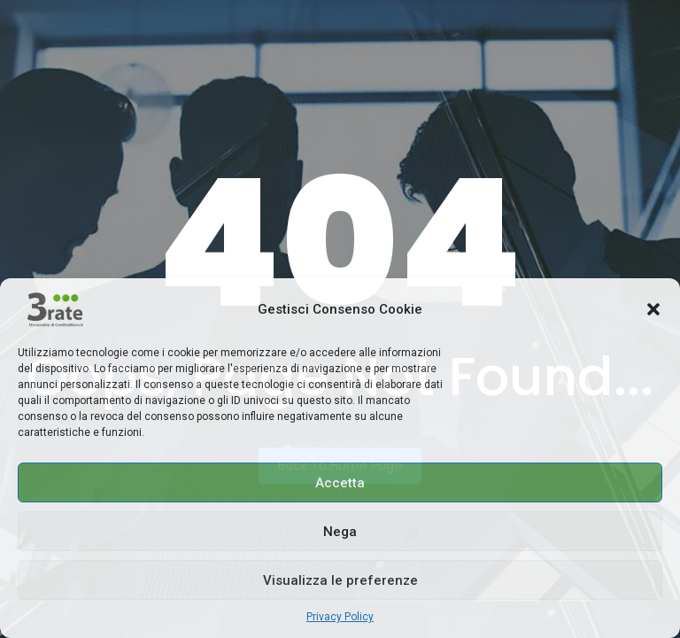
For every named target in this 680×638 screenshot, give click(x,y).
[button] (653, 309)
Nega (340, 532)
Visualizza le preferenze (340, 580)
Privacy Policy (340, 617)
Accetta (340, 483)
